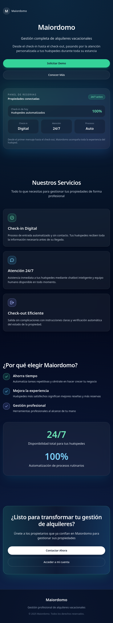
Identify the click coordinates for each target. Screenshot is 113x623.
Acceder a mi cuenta (56, 562)
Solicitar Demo (56, 63)
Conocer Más (56, 75)
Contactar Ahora (56, 550)
